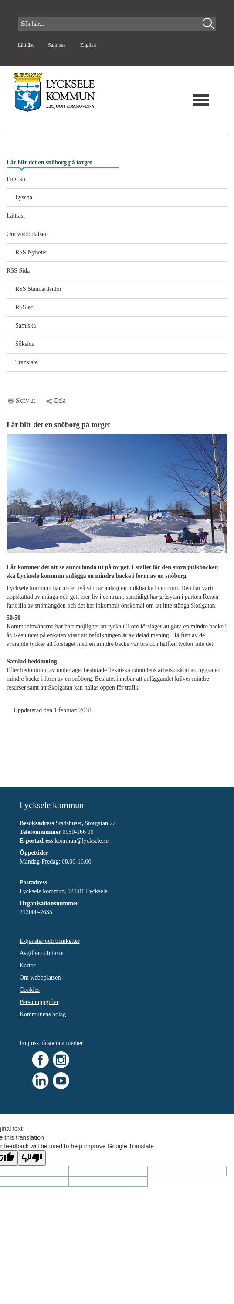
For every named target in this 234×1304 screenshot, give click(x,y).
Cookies (30, 990)
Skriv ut (25, 400)
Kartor (28, 965)
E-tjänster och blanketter (50, 941)
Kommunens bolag (43, 1014)
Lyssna (23, 197)
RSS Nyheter (31, 252)
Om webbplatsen (27, 234)
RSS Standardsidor (38, 289)
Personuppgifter (39, 1002)
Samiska (57, 45)
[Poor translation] (32, 1158)
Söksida (24, 344)
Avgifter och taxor (42, 953)
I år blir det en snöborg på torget (49, 162)
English (88, 45)
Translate (26, 362)
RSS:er (24, 307)
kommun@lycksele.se (81, 840)
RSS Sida (18, 270)
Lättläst (26, 45)
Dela (55, 400)
